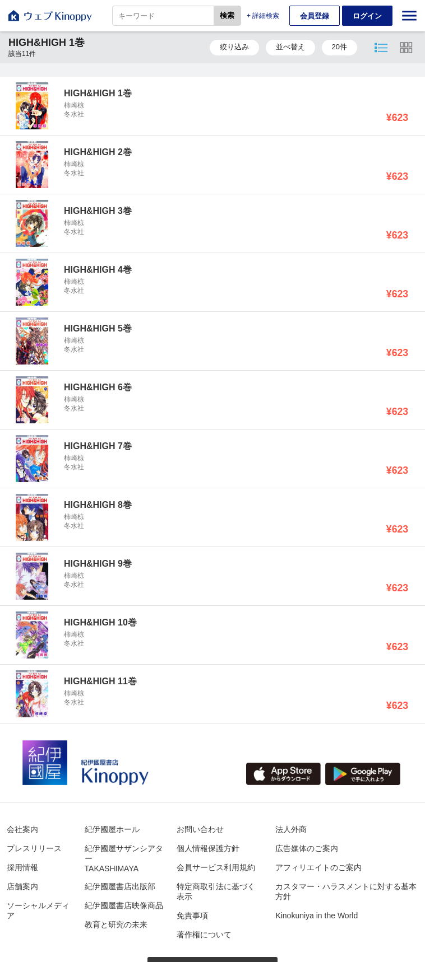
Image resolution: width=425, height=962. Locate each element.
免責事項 (192, 915)
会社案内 (22, 829)
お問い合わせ (200, 829)
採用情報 (22, 867)
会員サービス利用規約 (216, 867)
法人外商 (291, 829)
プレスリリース (34, 848)
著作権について (204, 934)
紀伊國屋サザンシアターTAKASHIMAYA (124, 858)
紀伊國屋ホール (112, 829)
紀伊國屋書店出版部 (120, 886)
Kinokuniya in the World (316, 915)
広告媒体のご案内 (306, 848)
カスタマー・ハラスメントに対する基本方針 (346, 891)
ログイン (367, 16)
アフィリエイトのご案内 (318, 867)
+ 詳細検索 (263, 16)
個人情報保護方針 (208, 848)
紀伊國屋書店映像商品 (124, 905)
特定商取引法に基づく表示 (216, 891)
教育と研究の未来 (116, 924)
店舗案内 (22, 886)
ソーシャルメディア (38, 910)
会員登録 (314, 16)
